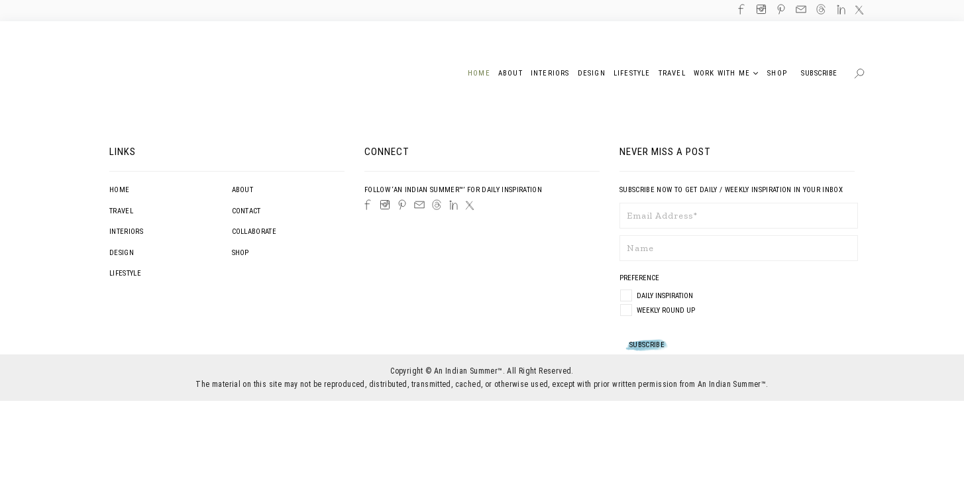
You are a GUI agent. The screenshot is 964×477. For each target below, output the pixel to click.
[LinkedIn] (453, 205)
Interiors (126, 231)
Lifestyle (125, 273)
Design (121, 252)
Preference (640, 278)
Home (119, 190)
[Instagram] (385, 204)
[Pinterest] (402, 204)
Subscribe (819, 73)
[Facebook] (367, 204)
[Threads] (436, 204)
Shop (240, 252)
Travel (121, 211)
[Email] (419, 204)
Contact (246, 211)
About (243, 190)
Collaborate (254, 231)
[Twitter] (470, 205)
